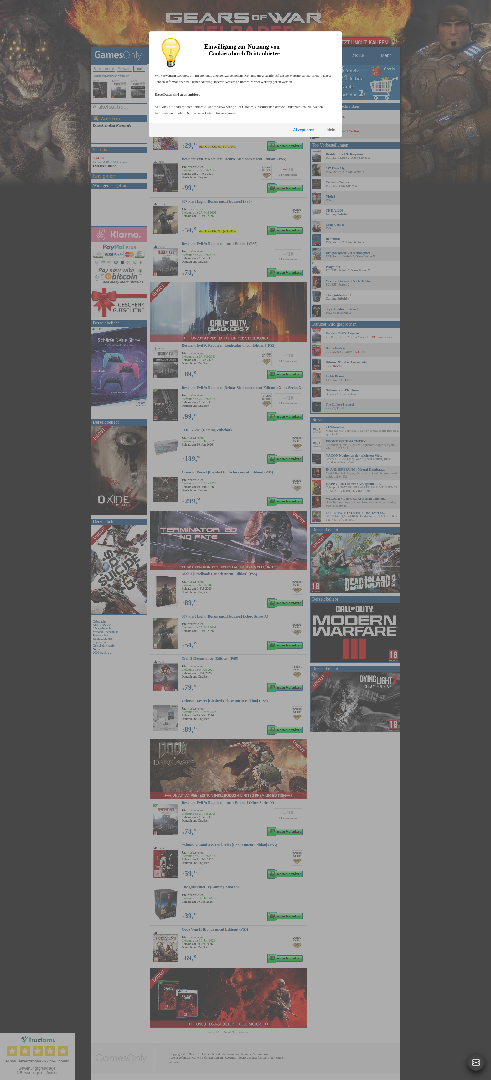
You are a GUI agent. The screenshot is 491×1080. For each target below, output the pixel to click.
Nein (331, 130)
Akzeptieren (303, 130)
